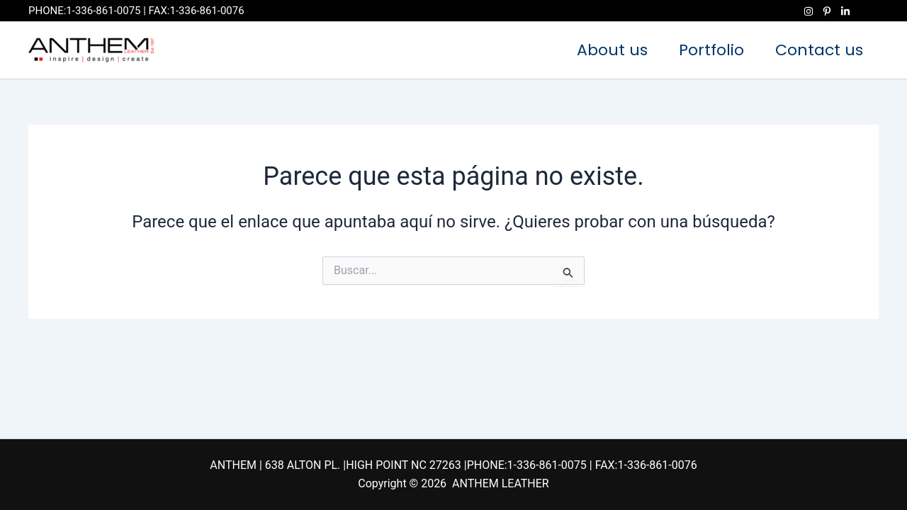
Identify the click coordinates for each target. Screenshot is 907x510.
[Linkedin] (845, 11)
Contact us (819, 50)
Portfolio (711, 50)
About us (612, 50)
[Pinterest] (827, 11)
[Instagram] (808, 11)
